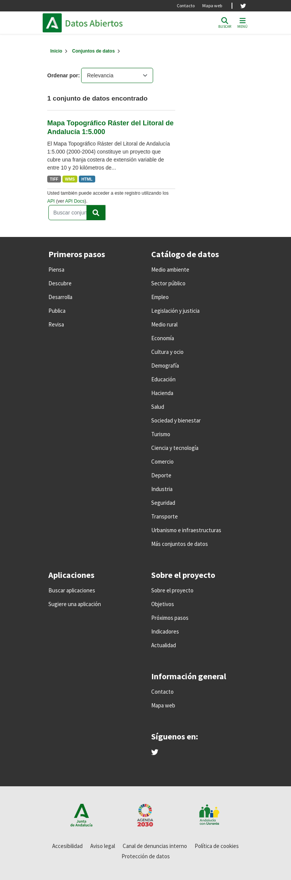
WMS (70, 179)
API (51, 201)
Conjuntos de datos (93, 51)
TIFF (54, 179)
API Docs (75, 201)
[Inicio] (56, 51)
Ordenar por (62, 75)
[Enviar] (96, 212)
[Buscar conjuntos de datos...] (77, 212)
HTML (87, 179)
